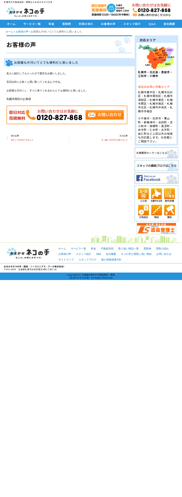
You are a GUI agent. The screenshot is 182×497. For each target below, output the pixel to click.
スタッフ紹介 (132, 24)
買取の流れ (162, 248)
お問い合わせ (164, 254)
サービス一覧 (32, 24)
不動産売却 (107, 248)
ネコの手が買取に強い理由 (136, 254)
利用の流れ (86, 24)
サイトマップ (66, 259)
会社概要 (169, 24)
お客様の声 (108, 24)
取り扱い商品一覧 (128, 248)
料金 (51, 24)
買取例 (66, 24)
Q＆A (152, 24)
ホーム (11, 24)
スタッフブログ (87, 259)
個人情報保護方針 (111, 259)
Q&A (98, 254)
